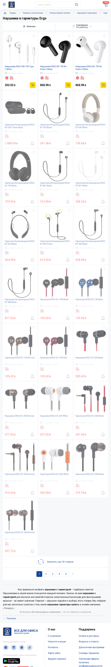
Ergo (106, 13)
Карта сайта (54, 653)
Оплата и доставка (89, 636)
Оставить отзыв (14, 73)
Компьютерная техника (60, 13)
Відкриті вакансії (57, 658)
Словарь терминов (89, 653)
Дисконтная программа (91, 647)
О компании (54, 636)
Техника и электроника (33, 13)
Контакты (53, 647)
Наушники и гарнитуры (87, 13)
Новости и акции (57, 641)
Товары (12, 13)
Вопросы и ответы (89, 641)
